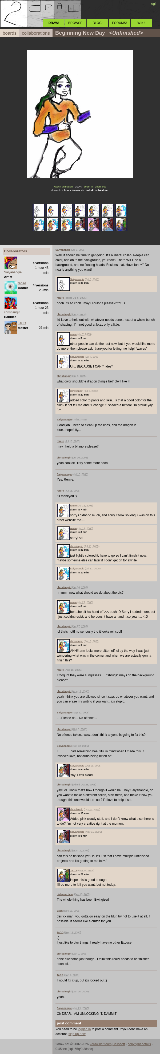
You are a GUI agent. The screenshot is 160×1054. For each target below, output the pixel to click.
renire (22, 283)
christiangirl (12, 312)
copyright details (139, 1044)
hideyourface (65, 894)
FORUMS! (119, 23)
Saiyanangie (13, 272)
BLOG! (98, 23)
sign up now (77, 1034)
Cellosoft (119, 1044)
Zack (60, 910)
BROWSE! (75, 23)
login (154, 4)
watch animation (63, 186)
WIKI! (141, 23)
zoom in (88, 186)
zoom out (100, 186)
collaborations (36, 33)
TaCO (22, 323)
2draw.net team (100, 1044)
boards (10, 33)
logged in (84, 1029)
